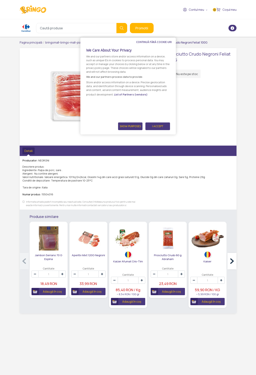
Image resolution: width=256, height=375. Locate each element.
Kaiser (207, 261)
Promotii (141, 28)
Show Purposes (130, 126)
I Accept (157, 126)
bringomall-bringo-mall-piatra (65, 42)
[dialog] (128, 86)
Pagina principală (31, 42)
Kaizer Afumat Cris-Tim (128, 261)
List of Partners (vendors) (131, 94)
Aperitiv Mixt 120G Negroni (88, 255)
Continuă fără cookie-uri (154, 42)
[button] (232, 261)
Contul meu (193, 10)
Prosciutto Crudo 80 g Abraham (167, 257)
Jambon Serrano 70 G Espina (48, 257)
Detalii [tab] (28, 151)
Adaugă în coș (47, 291)
